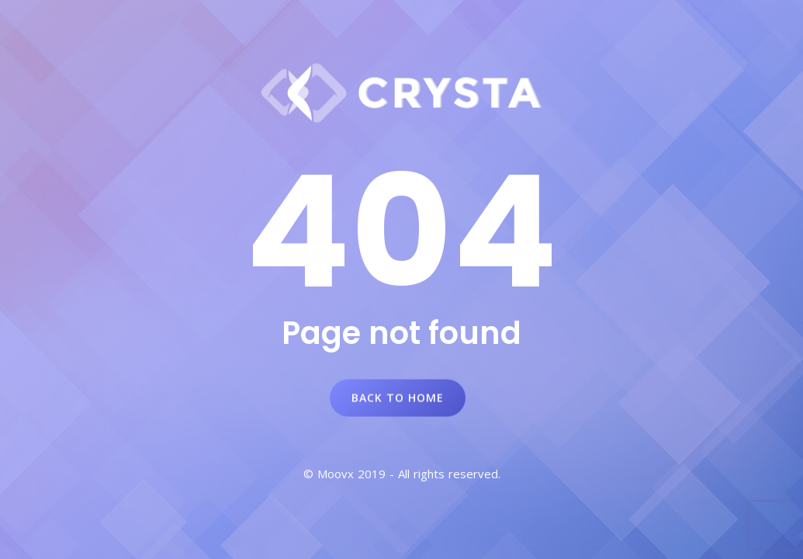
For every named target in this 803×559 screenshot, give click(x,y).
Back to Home (397, 398)
